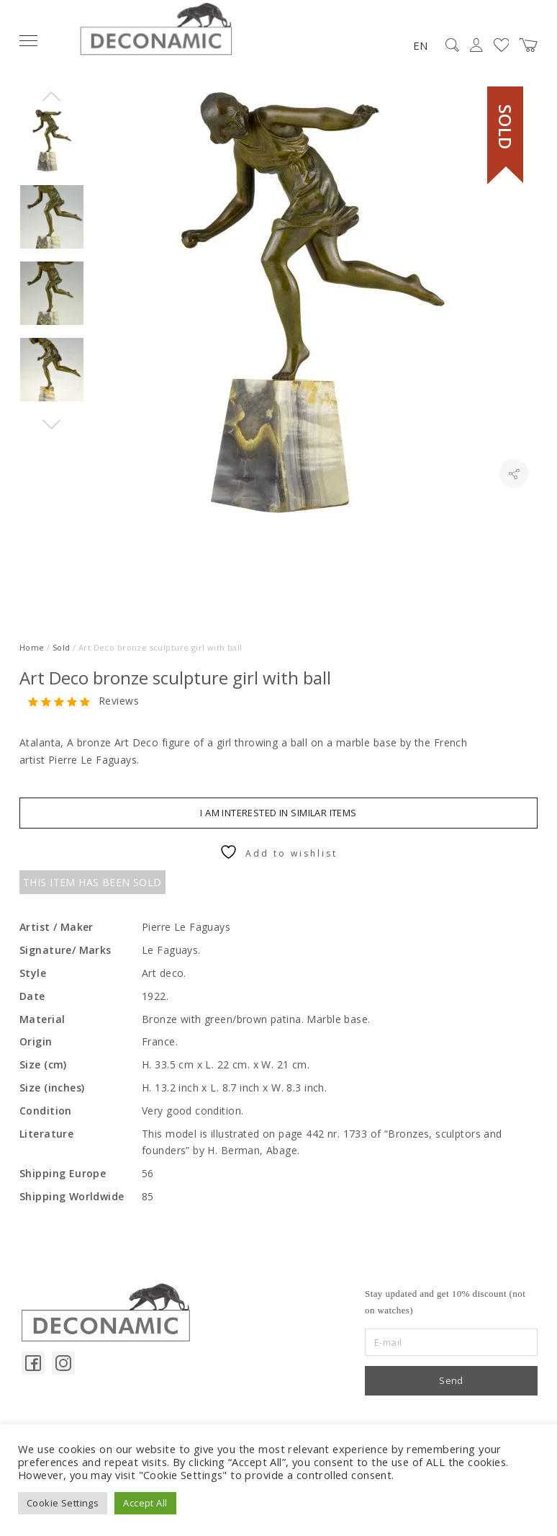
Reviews (119, 701)
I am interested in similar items (278, 812)
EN (420, 45)
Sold (62, 647)
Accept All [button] (145, 1502)
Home (32, 647)
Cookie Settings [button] (63, 1502)
